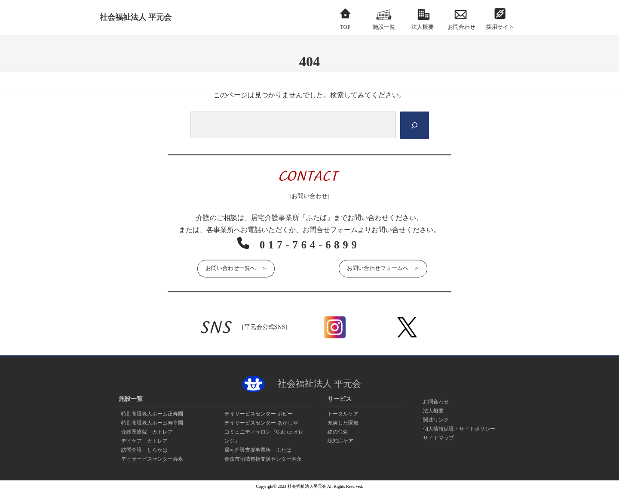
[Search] (413, 125)
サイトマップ (438, 438)
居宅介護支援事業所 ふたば (257, 450)
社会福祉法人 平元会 (136, 17)
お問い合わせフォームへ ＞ (383, 267)
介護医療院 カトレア (147, 432)
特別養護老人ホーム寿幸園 (152, 423)
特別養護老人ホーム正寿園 (152, 414)
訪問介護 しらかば (144, 450)
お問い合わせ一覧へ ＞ (236, 267)
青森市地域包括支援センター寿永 (263, 459)
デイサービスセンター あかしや (261, 423)
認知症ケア (340, 441)
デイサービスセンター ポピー (258, 414)
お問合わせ (436, 402)
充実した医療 (343, 423)
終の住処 (338, 432)
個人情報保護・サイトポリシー (459, 429)
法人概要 (433, 411)
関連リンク (436, 420)
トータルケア (343, 414)
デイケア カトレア (144, 441)
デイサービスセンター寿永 (152, 459)
